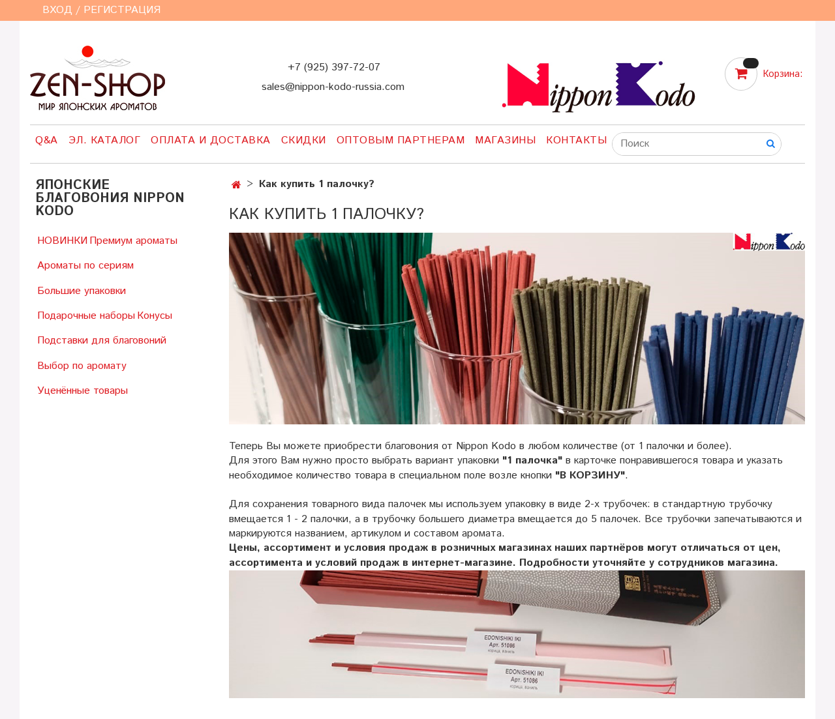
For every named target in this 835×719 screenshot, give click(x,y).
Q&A (46, 140)
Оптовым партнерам (401, 140)
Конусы (154, 315)
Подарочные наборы (86, 315)
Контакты (576, 140)
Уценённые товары (82, 390)
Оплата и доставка (211, 140)
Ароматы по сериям (85, 265)
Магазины (505, 140)
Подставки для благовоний (101, 340)
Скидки (303, 140)
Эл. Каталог (104, 140)
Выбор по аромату (82, 366)
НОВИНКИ (62, 240)
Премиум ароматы (133, 240)
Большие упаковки (81, 291)
